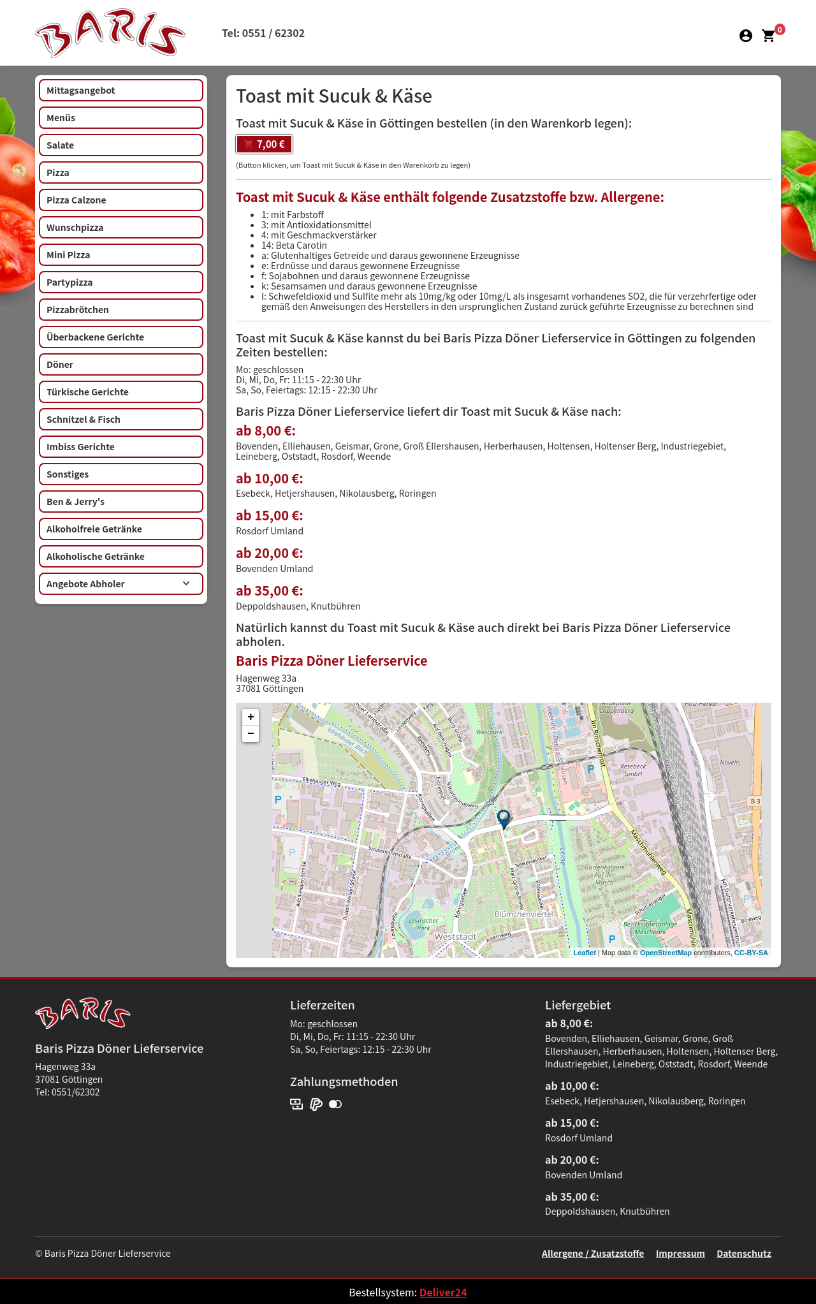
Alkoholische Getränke (96, 556)
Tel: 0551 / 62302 (263, 32)
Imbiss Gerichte (81, 446)
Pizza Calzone (76, 199)
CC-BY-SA (751, 952)
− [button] (250, 734)
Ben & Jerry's (76, 501)
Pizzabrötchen (78, 309)
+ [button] (250, 717)
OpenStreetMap (666, 952)
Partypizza (70, 281)
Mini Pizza (68, 254)
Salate (60, 144)
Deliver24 (443, 1292)
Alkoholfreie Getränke (94, 528)
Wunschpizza (75, 227)
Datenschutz (744, 1253)
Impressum (680, 1253)
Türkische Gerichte (88, 391)
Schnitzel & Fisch (83, 419)
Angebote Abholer (118, 583)
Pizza (58, 172)
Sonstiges (68, 473)
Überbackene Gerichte (95, 336)
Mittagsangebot (81, 90)
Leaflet (584, 952)
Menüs (61, 117)
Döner (60, 364)
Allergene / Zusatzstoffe (593, 1253)
